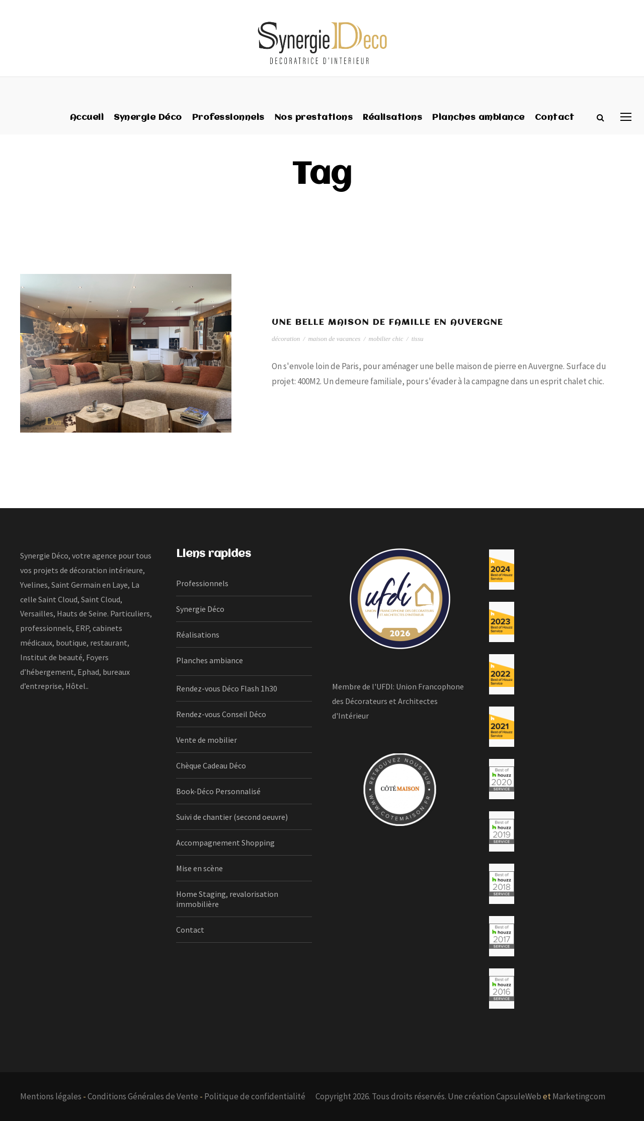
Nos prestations (314, 117)
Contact (555, 117)
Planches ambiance (478, 117)
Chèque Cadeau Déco (211, 765)
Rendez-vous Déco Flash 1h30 (226, 688)
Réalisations (392, 117)
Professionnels (228, 117)
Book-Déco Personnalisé (218, 791)
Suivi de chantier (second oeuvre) (232, 817)
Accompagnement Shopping (225, 842)
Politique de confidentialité (254, 1096)
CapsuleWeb (518, 1096)
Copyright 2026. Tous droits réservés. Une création (405, 1096)
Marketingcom (578, 1096)
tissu (418, 338)
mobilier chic (386, 338)
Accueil (87, 117)
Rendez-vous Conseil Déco (221, 714)
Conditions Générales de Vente (143, 1096)
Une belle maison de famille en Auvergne (387, 322)
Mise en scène (199, 868)
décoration (286, 338)
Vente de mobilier (206, 740)
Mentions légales (51, 1096)
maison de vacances (334, 338)
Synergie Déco (148, 117)
